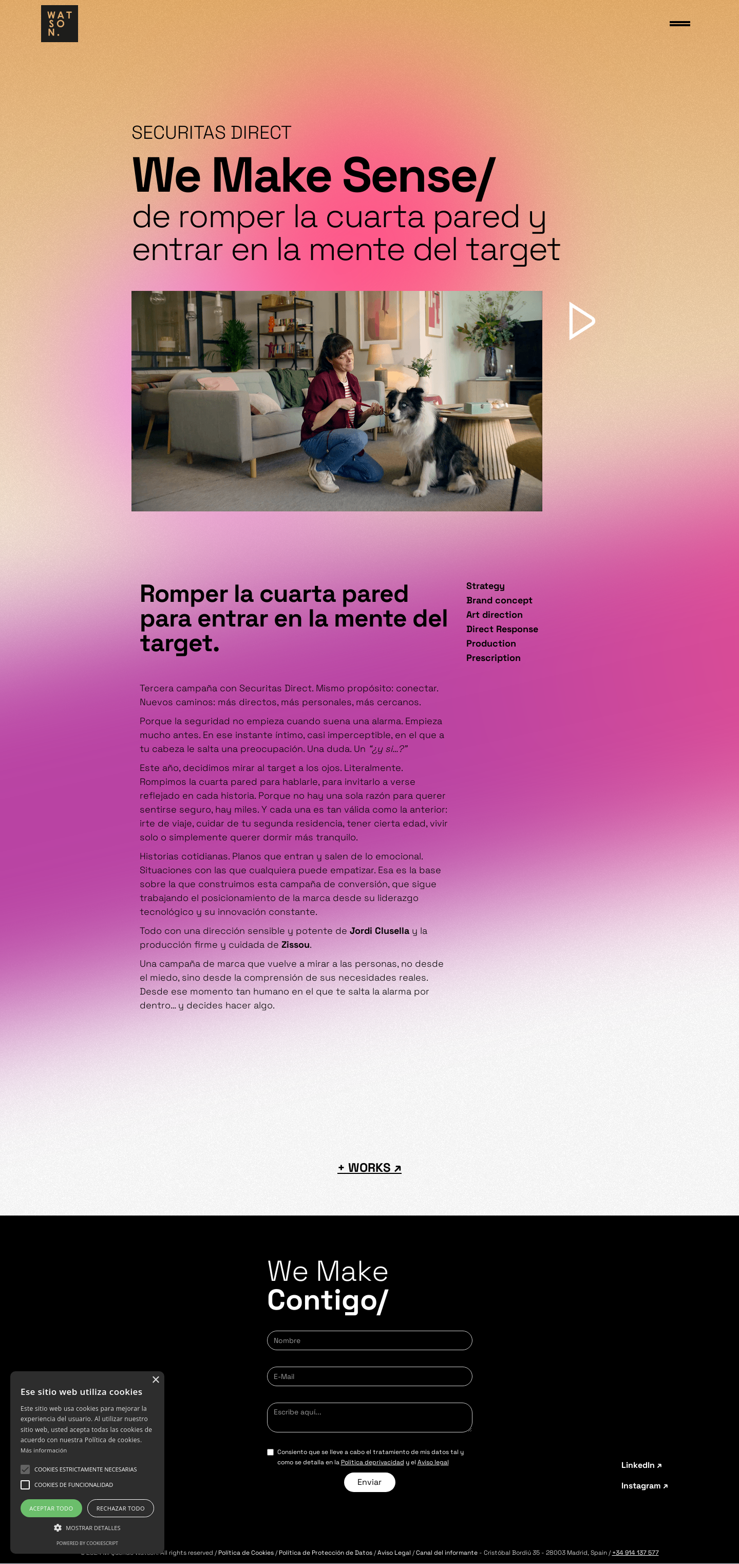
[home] (59, 23)
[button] (85, 1469)
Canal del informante (447, 1553)
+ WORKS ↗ (369, 1167)
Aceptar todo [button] (51, 1508)
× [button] (155, 1380)
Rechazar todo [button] (121, 1508)
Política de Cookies (246, 1553)
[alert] (87, 1462)
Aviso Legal (394, 1553)
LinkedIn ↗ (641, 1465)
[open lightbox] (336, 401)
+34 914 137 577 (635, 1553)
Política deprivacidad (372, 1462)
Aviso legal (433, 1462)
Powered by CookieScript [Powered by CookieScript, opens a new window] (87, 1543)
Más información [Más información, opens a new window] (44, 1450)
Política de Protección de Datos (325, 1553)
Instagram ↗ (644, 1486)
